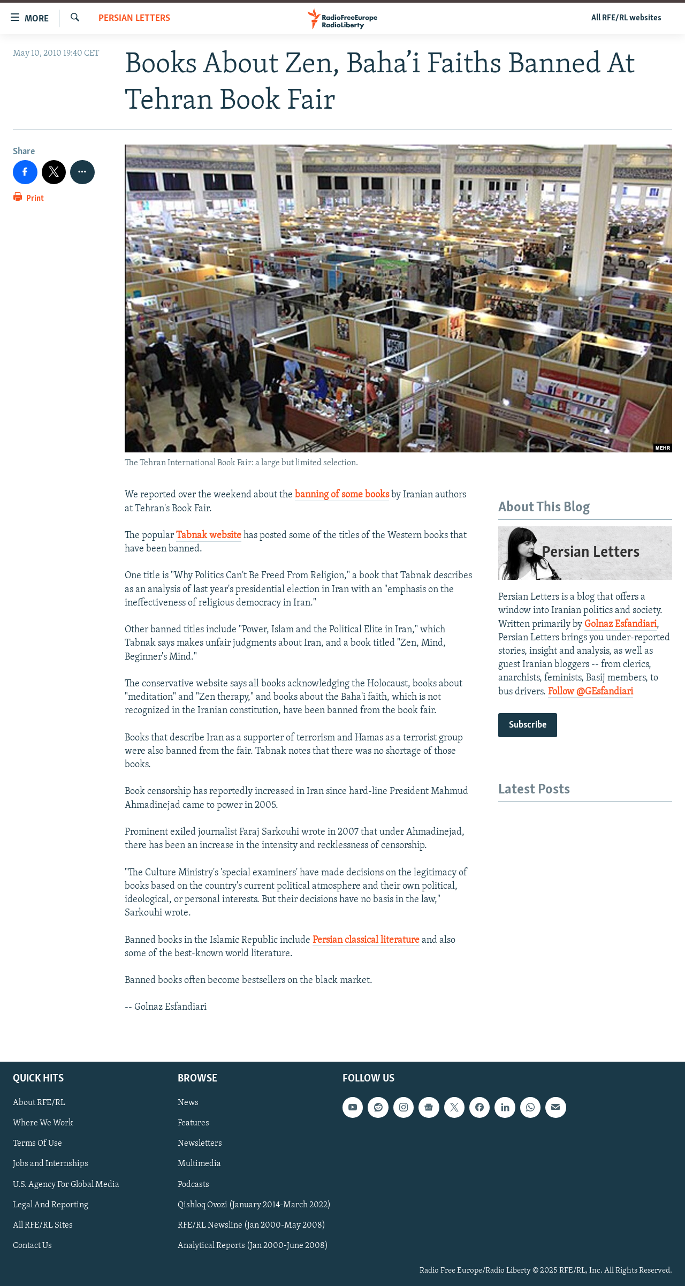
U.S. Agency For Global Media (66, 1184)
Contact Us (32, 1245)
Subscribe (527, 725)
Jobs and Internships (50, 1164)
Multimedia (199, 1164)
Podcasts (193, 1184)
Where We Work (43, 1123)
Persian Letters (134, 18)
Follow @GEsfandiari (590, 692)
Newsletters (200, 1143)
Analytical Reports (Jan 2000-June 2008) (253, 1245)
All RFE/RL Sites (43, 1225)
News (188, 1103)
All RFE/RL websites (626, 18)
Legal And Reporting (50, 1204)
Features (193, 1123)
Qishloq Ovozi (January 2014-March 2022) (254, 1204)
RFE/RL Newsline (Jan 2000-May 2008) (251, 1225)
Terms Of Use (37, 1143)
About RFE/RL (39, 1103)
